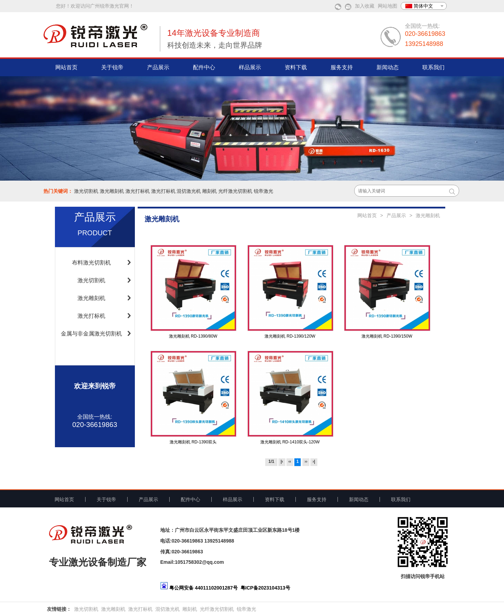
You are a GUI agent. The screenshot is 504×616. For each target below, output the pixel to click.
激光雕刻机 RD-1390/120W (290, 336)
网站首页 (66, 67)
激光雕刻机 (112, 191)
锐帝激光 (263, 191)
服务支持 (342, 67)
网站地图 (387, 6)
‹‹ (289, 461)
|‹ (282, 461)
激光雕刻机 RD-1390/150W (386, 336)
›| (313, 461)
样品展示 (250, 67)
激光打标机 (137, 191)
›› (305, 461)
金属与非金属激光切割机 (91, 334)
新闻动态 (387, 67)
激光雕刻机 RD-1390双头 (193, 442)
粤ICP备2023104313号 (265, 588)
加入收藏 (364, 6)
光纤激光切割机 (235, 191)
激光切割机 (86, 191)
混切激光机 (189, 191)
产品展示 (158, 67)
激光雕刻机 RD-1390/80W (193, 336)
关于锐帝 (112, 67)
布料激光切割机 (91, 263)
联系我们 (433, 67)
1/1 (271, 461)
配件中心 (204, 67)
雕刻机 (209, 191)
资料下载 (296, 67)
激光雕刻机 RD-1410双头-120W (290, 442)
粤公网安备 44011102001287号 (203, 588)
